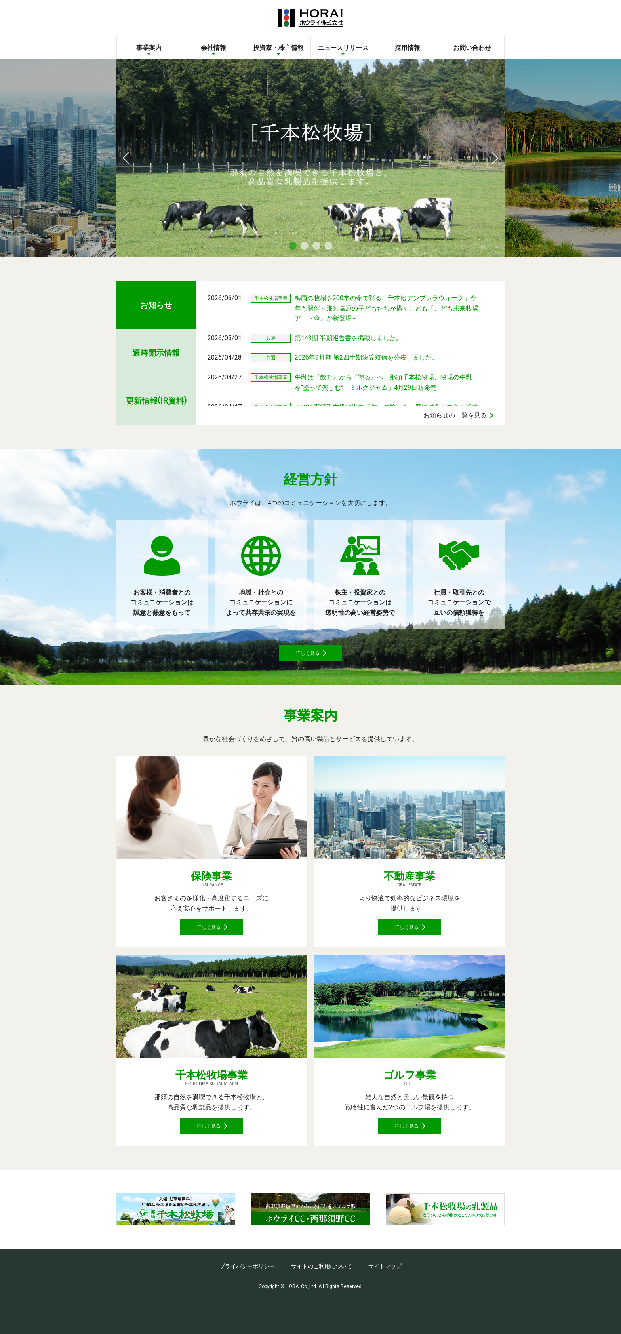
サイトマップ (385, 1302)
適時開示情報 (156, 353)
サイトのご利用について (321, 1302)
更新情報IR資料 (156, 400)
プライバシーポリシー (247, 1302)
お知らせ (156, 305)
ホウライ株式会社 (310, 18)
